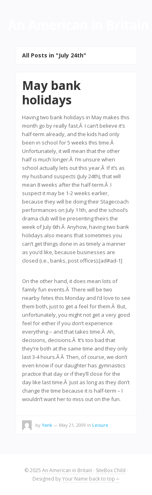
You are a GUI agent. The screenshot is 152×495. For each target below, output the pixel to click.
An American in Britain (67, 470)
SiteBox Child (111, 470)
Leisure (100, 425)
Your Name (75, 478)
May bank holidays (51, 92)
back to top (104, 478)
